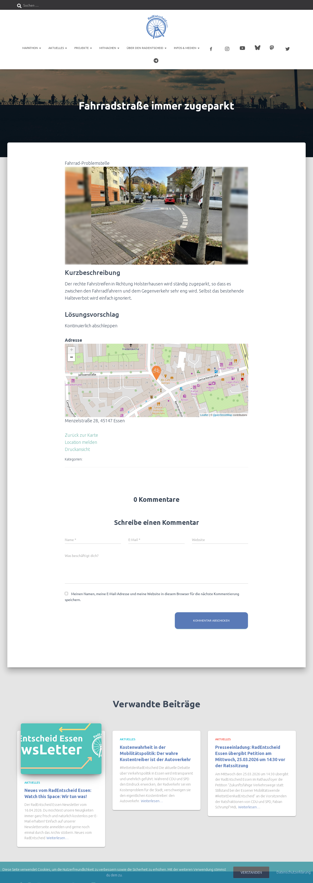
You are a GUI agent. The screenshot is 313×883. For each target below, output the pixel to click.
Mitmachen (109, 48)
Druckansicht (77, 449)
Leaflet (204, 414)
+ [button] (71, 350)
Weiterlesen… (57, 838)
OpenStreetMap (222, 414)
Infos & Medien (187, 48)
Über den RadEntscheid (147, 48)
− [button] (71, 357)
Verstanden (251, 872)
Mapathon (31, 48)
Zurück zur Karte (81, 435)
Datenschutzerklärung (294, 872)
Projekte (83, 48)
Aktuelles (57, 48)
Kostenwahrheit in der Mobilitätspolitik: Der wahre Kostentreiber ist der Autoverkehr (155, 753)
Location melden (81, 442)
